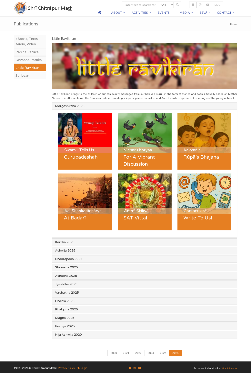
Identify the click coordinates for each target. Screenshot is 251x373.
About (116, 12)
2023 (151, 353)
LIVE (217, 4)
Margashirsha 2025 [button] (70, 106)
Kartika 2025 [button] (64, 242)
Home (233, 24)
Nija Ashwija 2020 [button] (68, 335)
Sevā (203, 12)
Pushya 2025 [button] (65, 326)
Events (164, 12)
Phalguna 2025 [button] (66, 309)
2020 (114, 353)
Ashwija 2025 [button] (65, 251)
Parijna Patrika (27, 52)
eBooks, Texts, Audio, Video (27, 41)
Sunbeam (22, 76)
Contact (224, 12)
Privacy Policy (66, 368)
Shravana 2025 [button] (66, 267)
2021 (126, 353)
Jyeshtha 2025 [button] (66, 284)
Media (184, 12)
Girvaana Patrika (28, 60)
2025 (175, 353)
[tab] (144, 106)
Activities (140, 12)
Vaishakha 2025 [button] (67, 293)
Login (82, 368)
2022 (138, 353)
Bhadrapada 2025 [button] (68, 259)
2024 (163, 353)
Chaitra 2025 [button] (65, 301)
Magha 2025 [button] (64, 318)
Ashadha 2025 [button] (66, 276)
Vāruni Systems (229, 368)
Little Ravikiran (27, 68)
